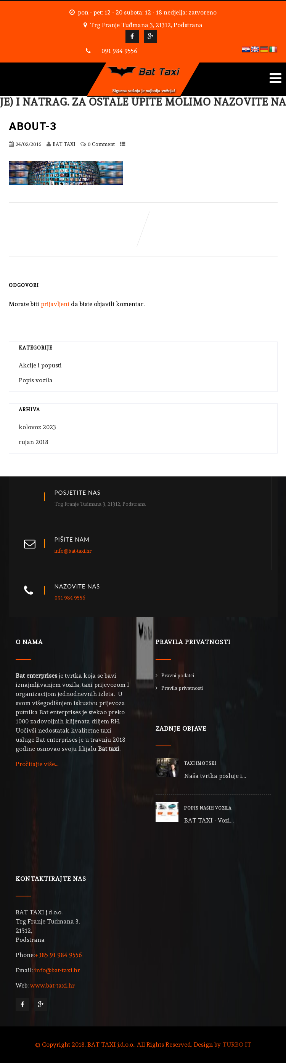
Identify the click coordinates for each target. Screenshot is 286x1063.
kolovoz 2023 (37, 427)
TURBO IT (236, 1044)
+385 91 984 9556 (58, 955)
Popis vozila (36, 380)
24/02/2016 (29, 144)
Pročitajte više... (37, 764)
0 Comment (101, 144)
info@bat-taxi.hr (73, 551)
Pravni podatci (177, 675)
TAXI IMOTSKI (200, 763)
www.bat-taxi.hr (52, 985)
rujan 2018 (33, 442)
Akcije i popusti (40, 365)
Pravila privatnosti (182, 688)
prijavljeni (55, 304)
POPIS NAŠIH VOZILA (207, 808)
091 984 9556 (119, 51)
